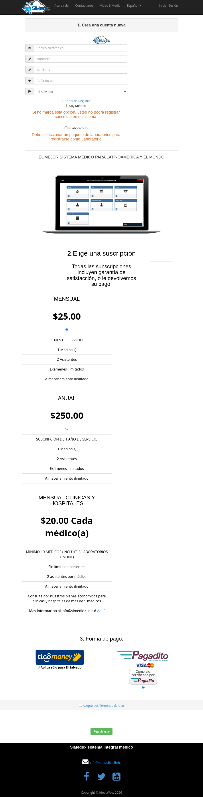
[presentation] (98, 719)
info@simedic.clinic (105, 762)
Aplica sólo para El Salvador (62, 667)
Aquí (100, 610)
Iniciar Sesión (168, 5)
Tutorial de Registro (76, 101)
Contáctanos (84, 5)
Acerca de (62, 5)
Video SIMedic (110, 5)
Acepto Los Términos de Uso (103, 705)
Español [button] (134, 5)
